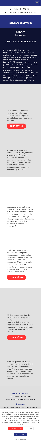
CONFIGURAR (28, 428)
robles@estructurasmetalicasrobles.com (21, 12)
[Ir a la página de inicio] (1, 3)
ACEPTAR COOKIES (20, 434)
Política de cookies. (20, 440)
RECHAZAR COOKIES (15, 428)
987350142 (17, 9)
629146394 (27, 9)
